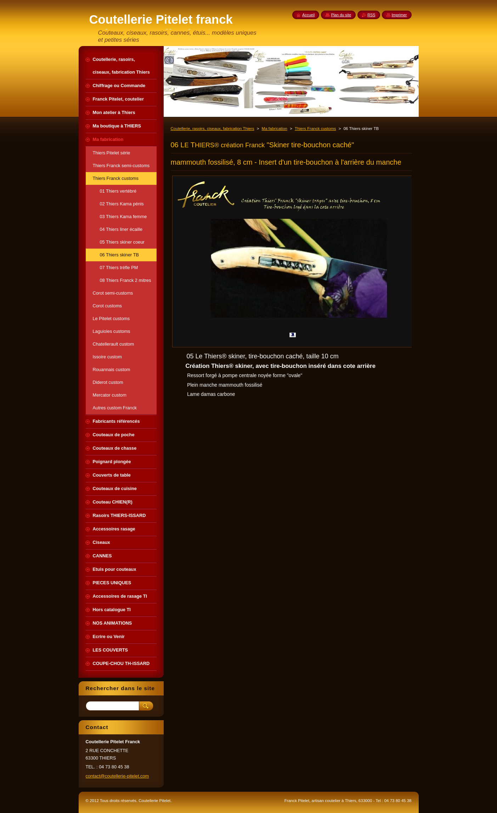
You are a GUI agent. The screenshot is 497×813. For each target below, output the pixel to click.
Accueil (308, 15)
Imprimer (399, 15)
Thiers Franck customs (315, 128)
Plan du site (341, 15)
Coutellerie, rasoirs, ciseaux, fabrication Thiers (212, 128)
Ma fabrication (274, 128)
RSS (371, 15)
